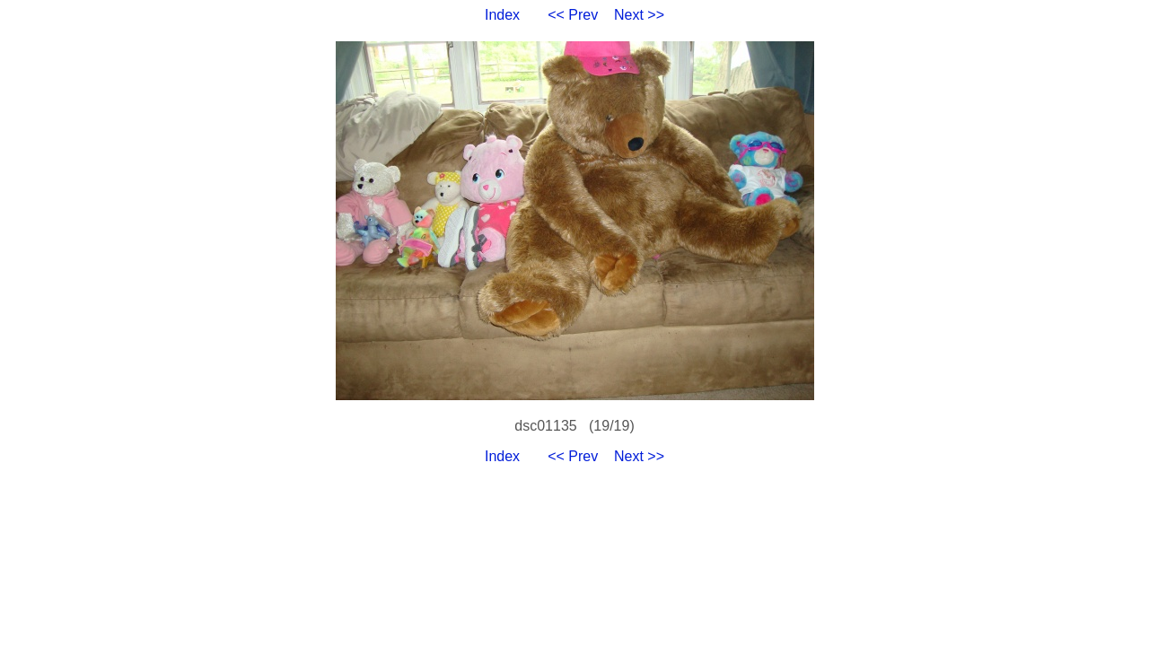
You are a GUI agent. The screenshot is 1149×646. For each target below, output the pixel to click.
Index (502, 14)
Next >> (639, 14)
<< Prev (573, 14)
